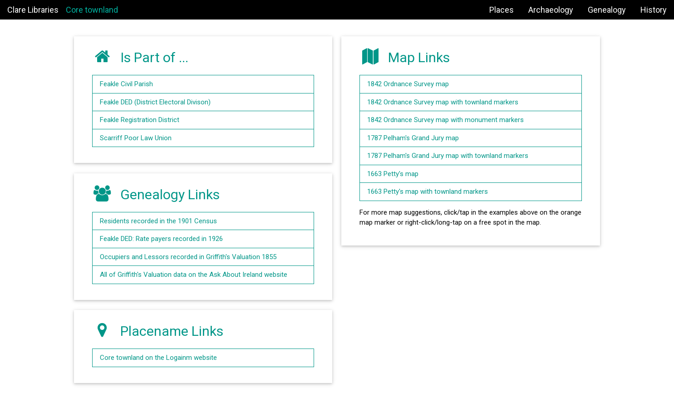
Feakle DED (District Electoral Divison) (155, 102)
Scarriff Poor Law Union (136, 138)
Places (501, 10)
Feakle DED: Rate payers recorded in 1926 (161, 239)
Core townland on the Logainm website (158, 358)
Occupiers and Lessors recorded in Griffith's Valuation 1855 (188, 257)
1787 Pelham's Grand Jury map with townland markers (447, 156)
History (653, 10)
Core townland (92, 10)
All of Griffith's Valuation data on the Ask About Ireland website (193, 274)
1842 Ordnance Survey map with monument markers (445, 120)
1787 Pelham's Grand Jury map (413, 138)
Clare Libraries (33, 10)
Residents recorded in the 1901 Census (158, 221)
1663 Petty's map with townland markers (427, 191)
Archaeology (550, 10)
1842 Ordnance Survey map (408, 84)
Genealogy (607, 10)
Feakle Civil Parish (126, 84)
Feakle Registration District (139, 120)
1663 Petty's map (392, 174)
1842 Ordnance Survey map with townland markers (442, 102)
